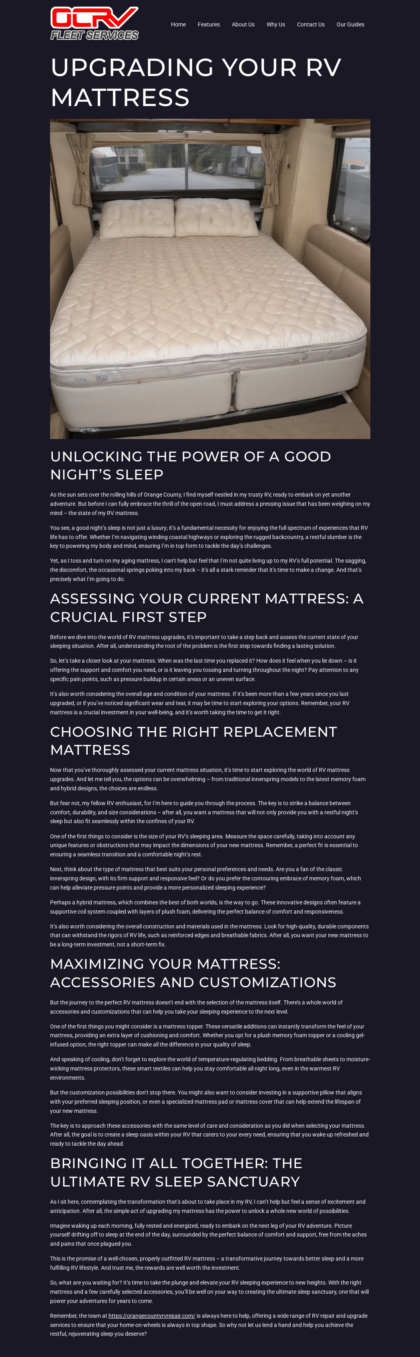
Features (209, 24)
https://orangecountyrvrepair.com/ (152, 1316)
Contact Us (311, 24)
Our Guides (350, 24)
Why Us (276, 24)
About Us (243, 24)
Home (178, 24)
